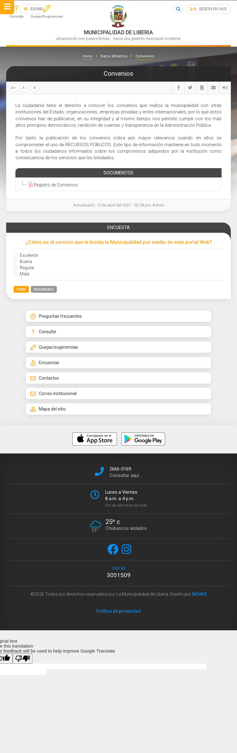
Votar (21, 289)
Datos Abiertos (114, 56)
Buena (23, 261)
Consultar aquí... (126, 475)
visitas (118, 572)
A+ (13, 87)
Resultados (44, 289)
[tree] (117, 184)
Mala (21, 273)
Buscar (178, 9)
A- (24, 87)
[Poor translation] (22, 658)
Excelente (26, 255)
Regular (24, 267)
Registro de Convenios (52, 184)
